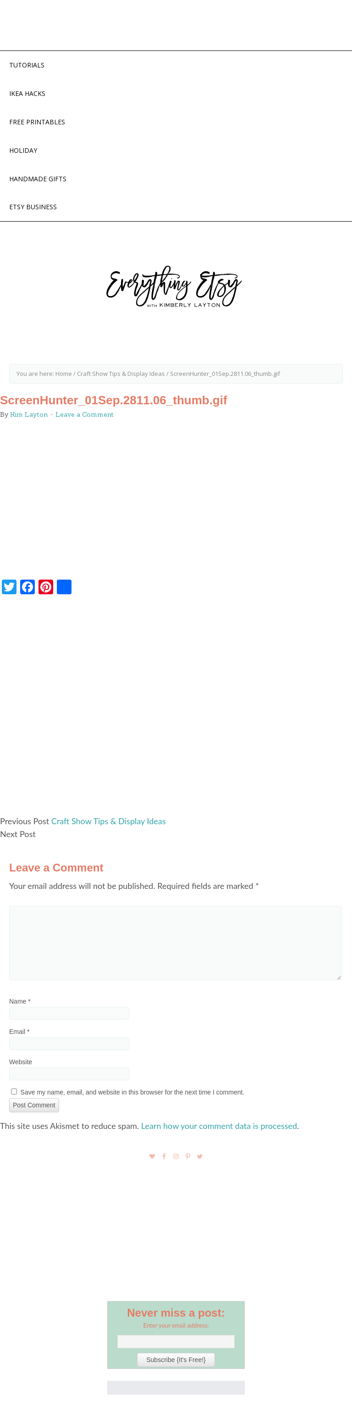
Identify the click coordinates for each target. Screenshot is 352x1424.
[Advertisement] (176, 709)
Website (20, 1062)
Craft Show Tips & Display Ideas (108, 821)
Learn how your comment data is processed (219, 1126)
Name (20, 1001)
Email (19, 1031)
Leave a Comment (84, 414)
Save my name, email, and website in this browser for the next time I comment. (133, 1092)
